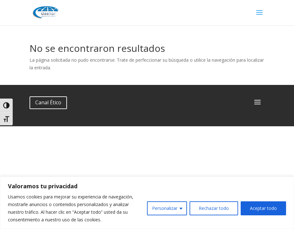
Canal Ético (48, 102)
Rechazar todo (214, 208)
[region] (147, 203)
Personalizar (164, 208)
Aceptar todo (263, 208)
